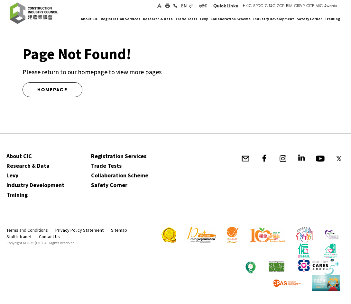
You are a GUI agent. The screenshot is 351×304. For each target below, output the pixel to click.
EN (184, 6)
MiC (319, 5)
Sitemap (119, 230)
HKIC (247, 5)
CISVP (299, 5)
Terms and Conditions (27, 230)
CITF (310, 5)
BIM (289, 5)
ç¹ (192, 6)
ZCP (280, 5)
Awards (330, 5)
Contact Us (49, 236)
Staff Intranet (19, 236)
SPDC (258, 5)
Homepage (52, 90)
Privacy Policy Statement (79, 230)
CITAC (270, 5)
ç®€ (203, 6)
